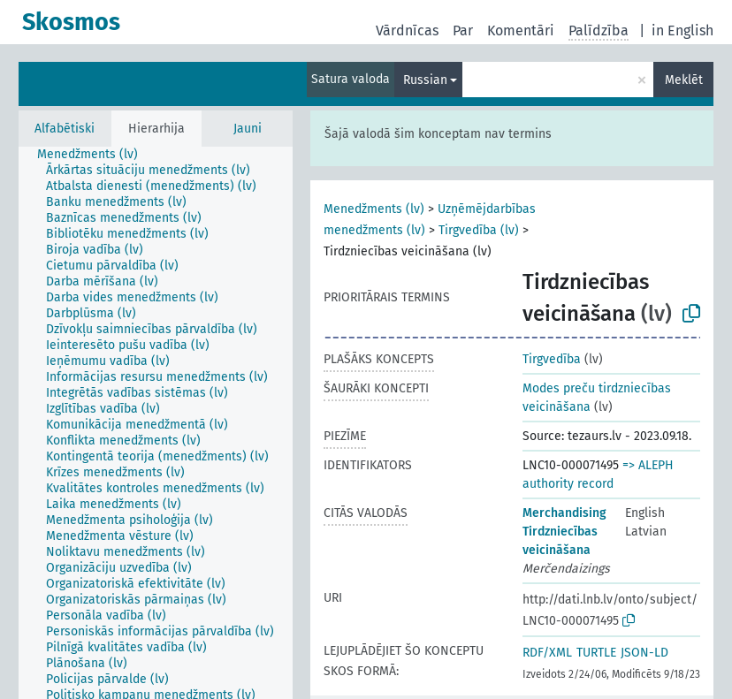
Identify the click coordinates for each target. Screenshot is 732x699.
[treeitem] (95, 155)
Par (463, 30)
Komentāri (520, 30)
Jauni (247, 128)
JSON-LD (644, 652)
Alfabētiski (64, 128)
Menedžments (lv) (374, 209)
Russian (425, 79)
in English (682, 30)
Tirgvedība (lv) (478, 230)
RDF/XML (547, 652)
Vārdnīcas (407, 30)
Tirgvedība (551, 359)
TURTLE (596, 652)
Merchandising (564, 512)
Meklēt (684, 79)
